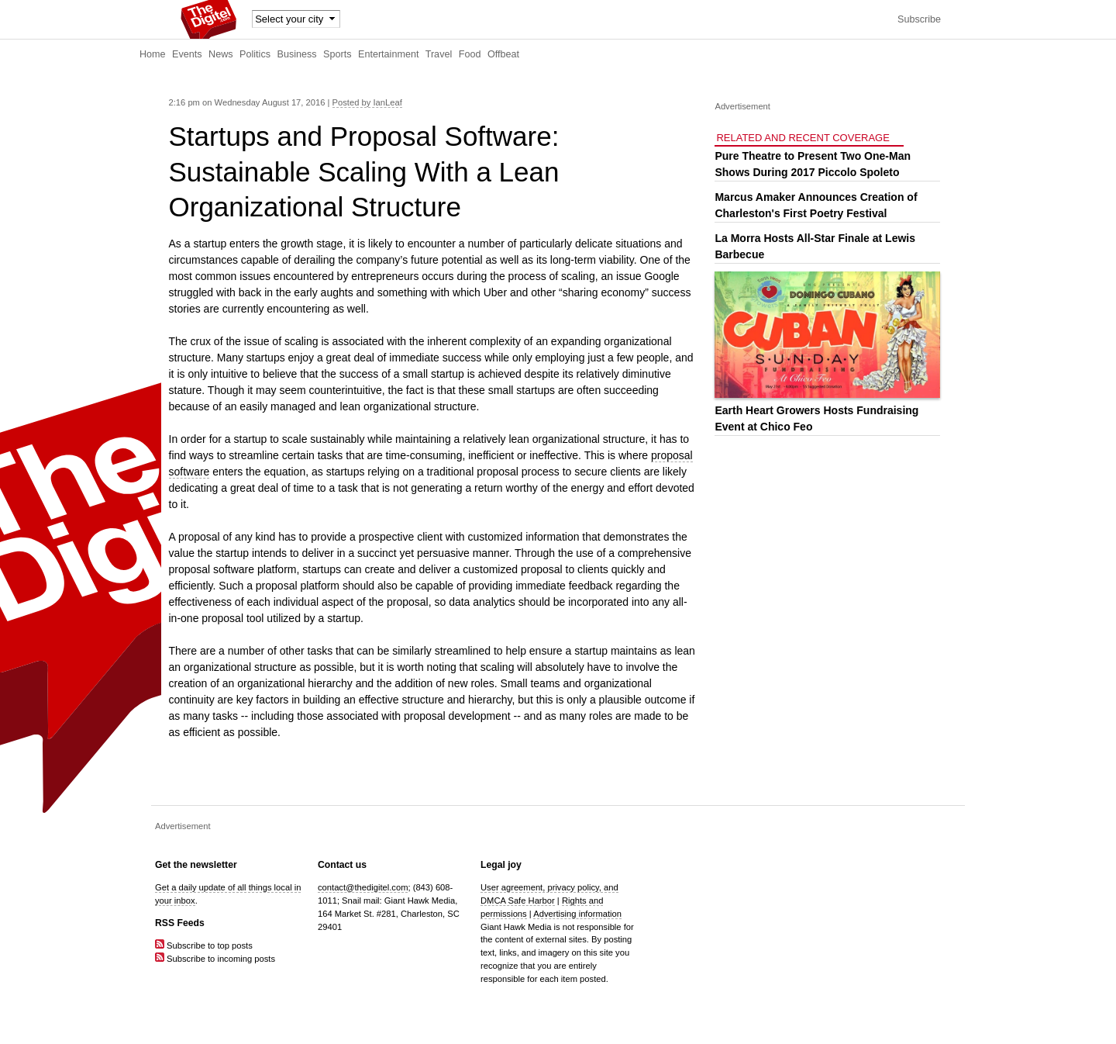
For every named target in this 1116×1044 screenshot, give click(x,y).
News (220, 54)
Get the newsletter (196, 864)
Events (187, 54)
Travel (439, 54)
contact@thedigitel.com (363, 887)
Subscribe (919, 19)
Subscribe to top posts (204, 945)
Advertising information (577, 913)
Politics (254, 54)
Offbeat (503, 54)
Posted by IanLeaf (367, 102)
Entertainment (388, 54)
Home (153, 54)
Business (297, 54)
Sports (337, 54)
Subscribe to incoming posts (215, 958)
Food (470, 54)
